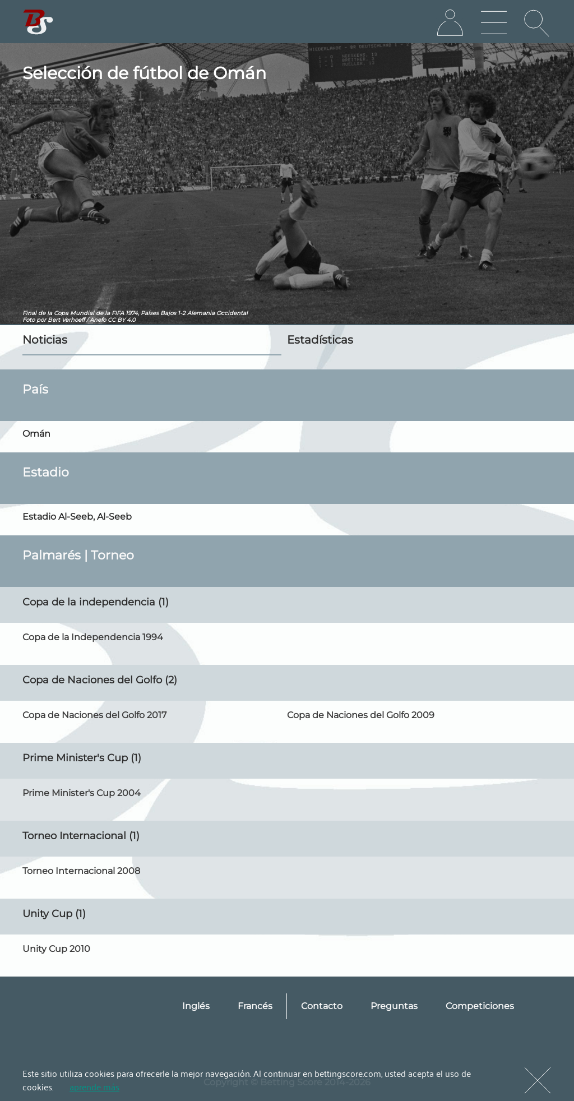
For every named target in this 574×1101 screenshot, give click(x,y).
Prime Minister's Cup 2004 (81, 793)
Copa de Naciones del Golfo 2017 (94, 715)
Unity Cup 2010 (56, 948)
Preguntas (394, 1006)
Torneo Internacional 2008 (81, 871)
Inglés (196, 1006)
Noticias (44, 339)
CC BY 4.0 (122, 319)
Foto (28, 319)
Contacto (321, 1006)
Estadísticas (320, 339)
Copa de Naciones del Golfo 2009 (360, 715)
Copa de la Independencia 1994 (92, 637)
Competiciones (480, 1006)
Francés (255, 1006)
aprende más (94, 1086)
